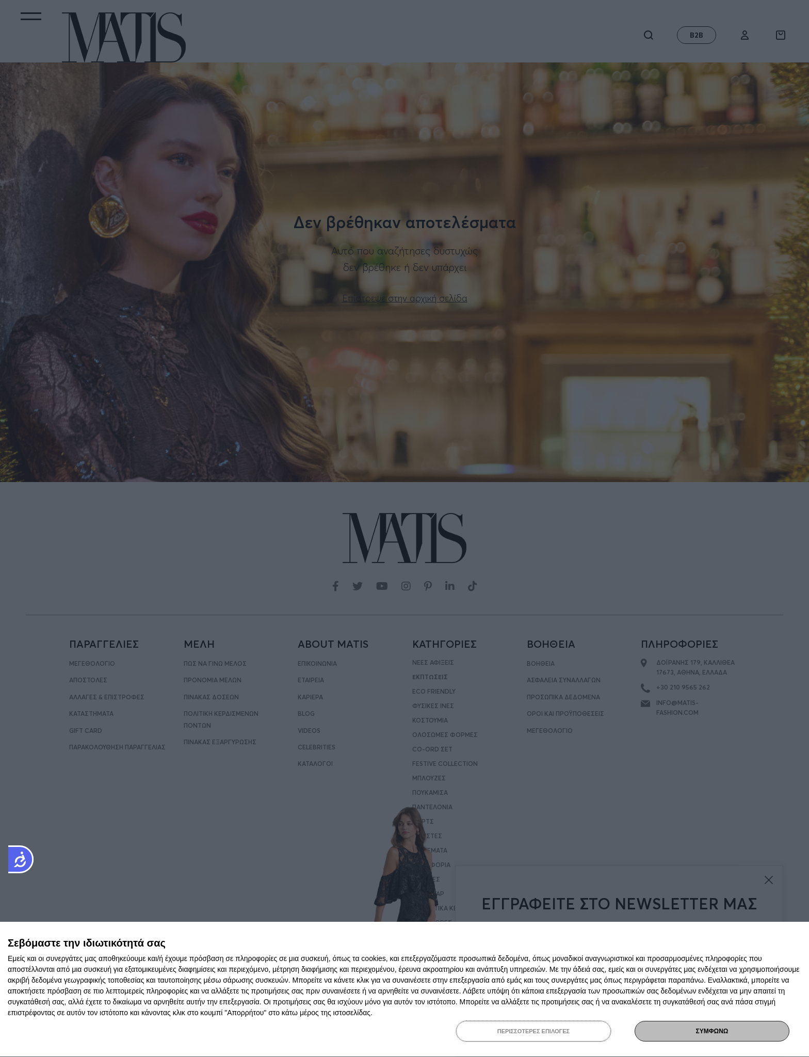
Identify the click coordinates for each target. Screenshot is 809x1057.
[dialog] (404, 989)
